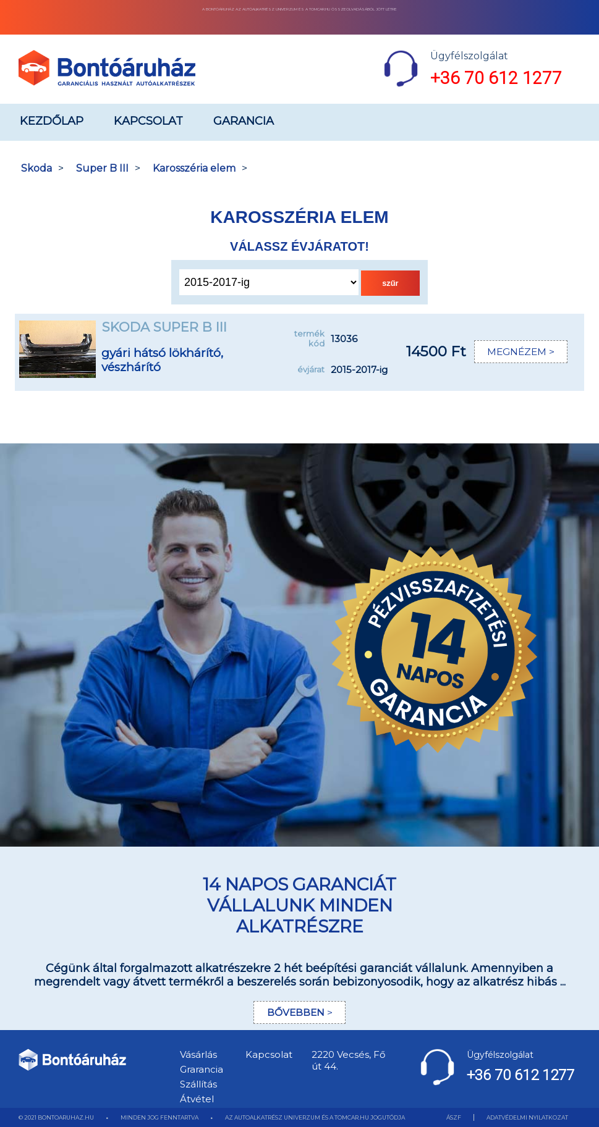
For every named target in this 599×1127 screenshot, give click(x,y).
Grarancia (201, 1069)
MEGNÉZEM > (520, 352)
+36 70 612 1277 (496, 78)
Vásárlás (198, 1054)
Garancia (243, 121)
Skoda (36, 168)
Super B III (102, 168)
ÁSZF (453, 1117)
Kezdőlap (51, 121)
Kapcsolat (148, 121)
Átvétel (197, 1099)
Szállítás (198, 1084)
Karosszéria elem (194, 168)
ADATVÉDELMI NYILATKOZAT (527, 1117)
